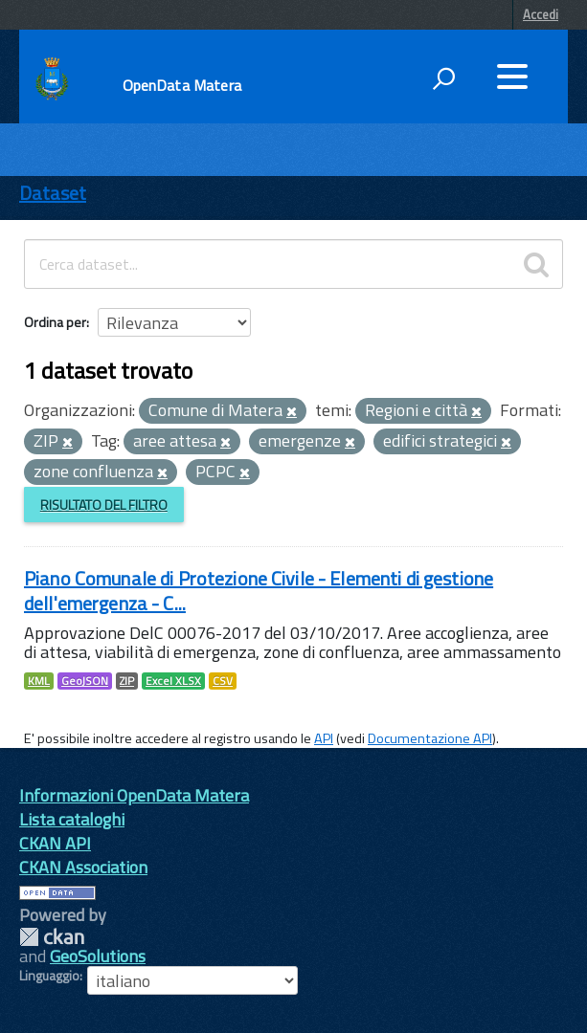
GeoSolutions (98, 956)
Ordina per (55, 322)
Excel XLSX (173, 681)
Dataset (52, 193)
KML (39, 681)
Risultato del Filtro (104, 505)
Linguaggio (49, 975)
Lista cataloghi (71, 819)
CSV (223, 681)
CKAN (51, 937)
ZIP (127, 681)
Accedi (540, 14)
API (323, 738)
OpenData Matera (182, 85)
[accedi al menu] (512, 76)
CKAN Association (83, 867)
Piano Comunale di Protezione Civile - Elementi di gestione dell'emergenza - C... (258, 590)
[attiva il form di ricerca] (443, 78)
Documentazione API (430, 738)
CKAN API (55, 843)
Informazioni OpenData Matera (134, 795)
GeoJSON (84, 681)
